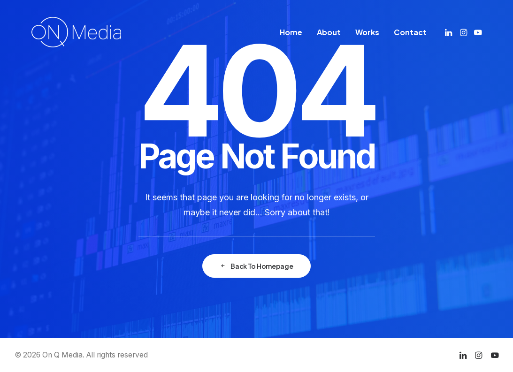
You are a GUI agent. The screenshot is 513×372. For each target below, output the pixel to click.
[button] (449, 32)
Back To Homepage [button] (256, 266)
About (329, 32)
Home (291, 32)
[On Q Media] (76, 32)
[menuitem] (291, 32)
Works (367, 32)
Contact (410, 32)
